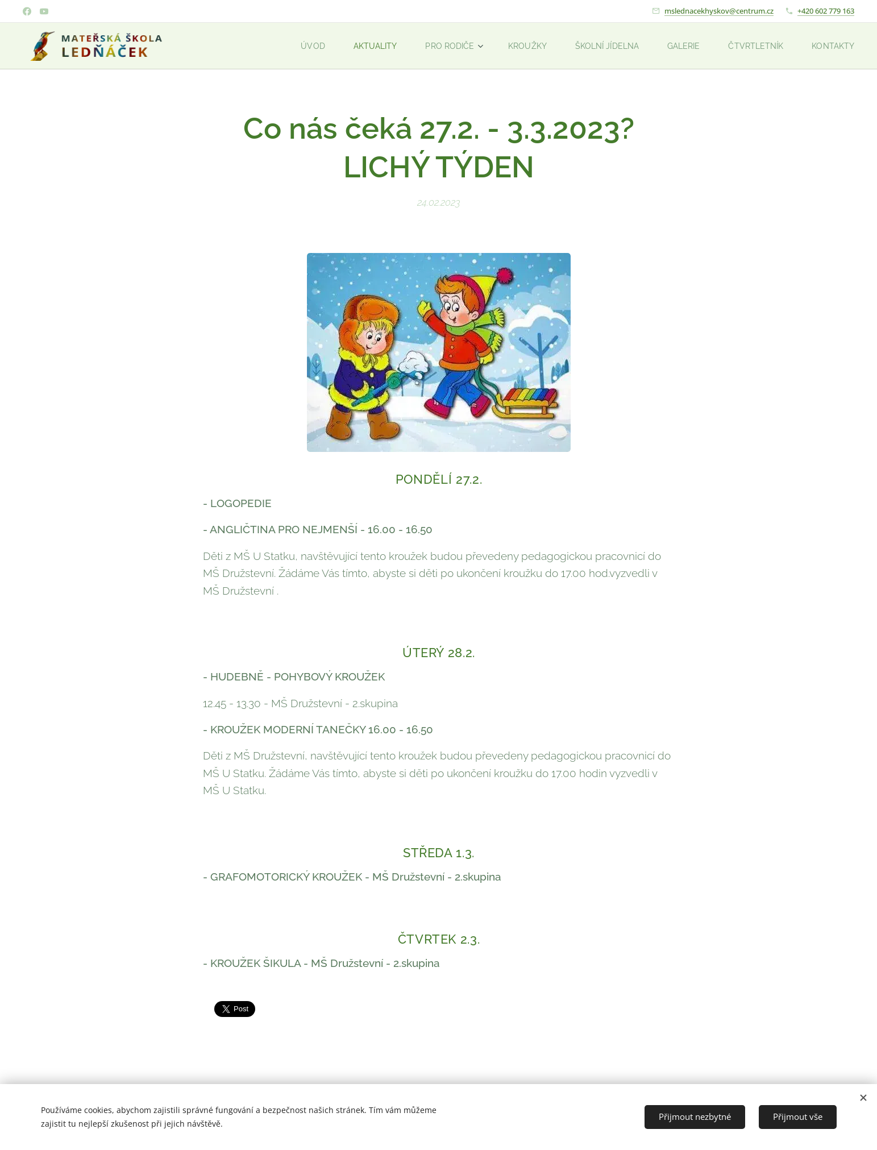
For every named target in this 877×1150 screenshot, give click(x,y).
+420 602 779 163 (825, 11)
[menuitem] (294, 46)
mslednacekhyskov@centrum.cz (719, 11)
